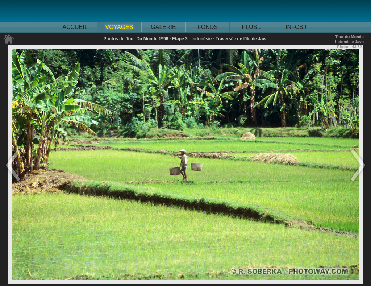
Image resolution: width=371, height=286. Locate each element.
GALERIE (163, 27)
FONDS (207, 27)
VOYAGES (119, 27)
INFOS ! (296, 27)
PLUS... (252, 27)
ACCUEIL (74, 27)
